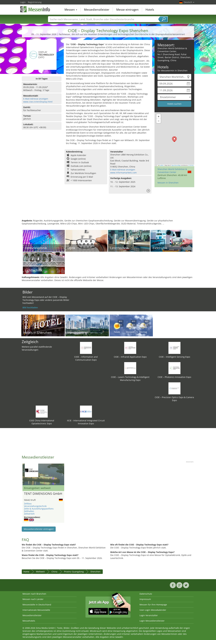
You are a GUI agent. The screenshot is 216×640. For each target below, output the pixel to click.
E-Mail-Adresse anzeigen (35, 98)
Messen (70, 10)
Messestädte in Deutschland (36, 604)
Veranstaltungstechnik (35, 506)
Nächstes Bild (62, 474)
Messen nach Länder (33, 599)
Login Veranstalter (149, 615)
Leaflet (161, 165)
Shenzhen (95, 571)
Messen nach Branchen (34, 593)
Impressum (145, 599)
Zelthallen (29, 511)
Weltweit (40, 571)
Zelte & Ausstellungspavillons (39, 508)
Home (26, 571)
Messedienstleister (96, 10)
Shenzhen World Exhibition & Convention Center (172, 171)
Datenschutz (146, 593)
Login (23, 2)
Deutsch (189, 2)
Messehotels (28, 620)
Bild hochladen (30, 307)
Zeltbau (28, 503)
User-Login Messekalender (153, 610)
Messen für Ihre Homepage (153, 604)
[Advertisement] (108, 209)
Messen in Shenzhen (168, 182)
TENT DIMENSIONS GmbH (43, 494)
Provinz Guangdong (74, 571)
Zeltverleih (29, 513)
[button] (174, 139)
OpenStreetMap (175, 165)
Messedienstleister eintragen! (39, 529)
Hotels (150, 10)
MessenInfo (35, 9)
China (54, 571)
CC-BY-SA (191, 165)
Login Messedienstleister (152, 620)
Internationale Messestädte (36, 610)
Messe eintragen (127, 10)
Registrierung (35, 2)
